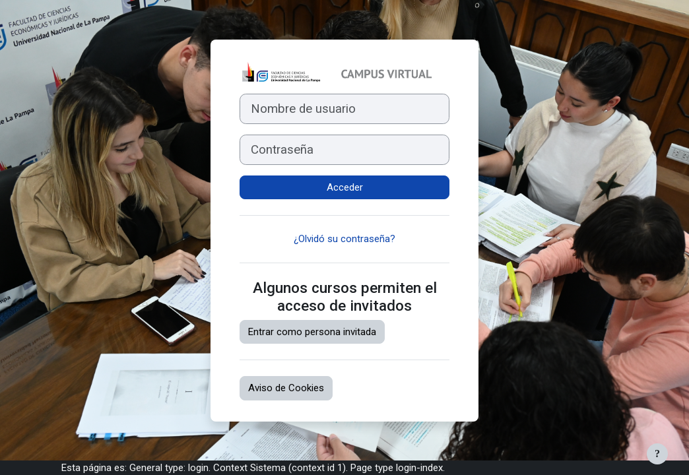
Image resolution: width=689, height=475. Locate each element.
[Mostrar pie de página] (657, 453)
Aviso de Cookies (286, 388)
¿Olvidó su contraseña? (344, 239)
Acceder (345, 187)
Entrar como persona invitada (312, 332)
